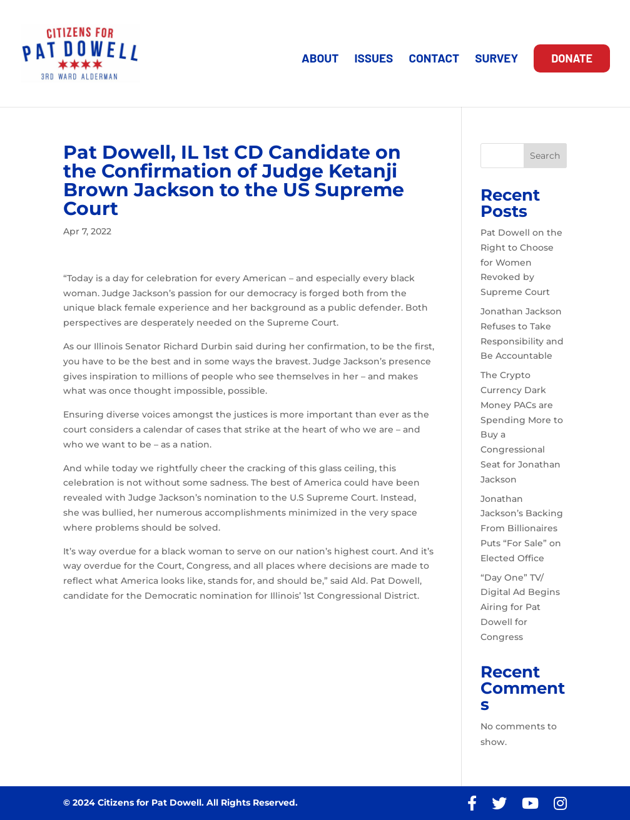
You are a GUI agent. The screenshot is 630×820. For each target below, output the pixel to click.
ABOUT (320, 59)
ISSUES (373, 59)
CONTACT (434, 59)
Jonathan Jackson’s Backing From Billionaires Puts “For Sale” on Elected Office (521, 528)
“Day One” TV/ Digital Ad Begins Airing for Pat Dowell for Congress (520, 607)
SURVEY (496, 59)
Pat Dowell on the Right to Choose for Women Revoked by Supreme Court (521, 262)
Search (545, 155)
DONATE (571, 58)
